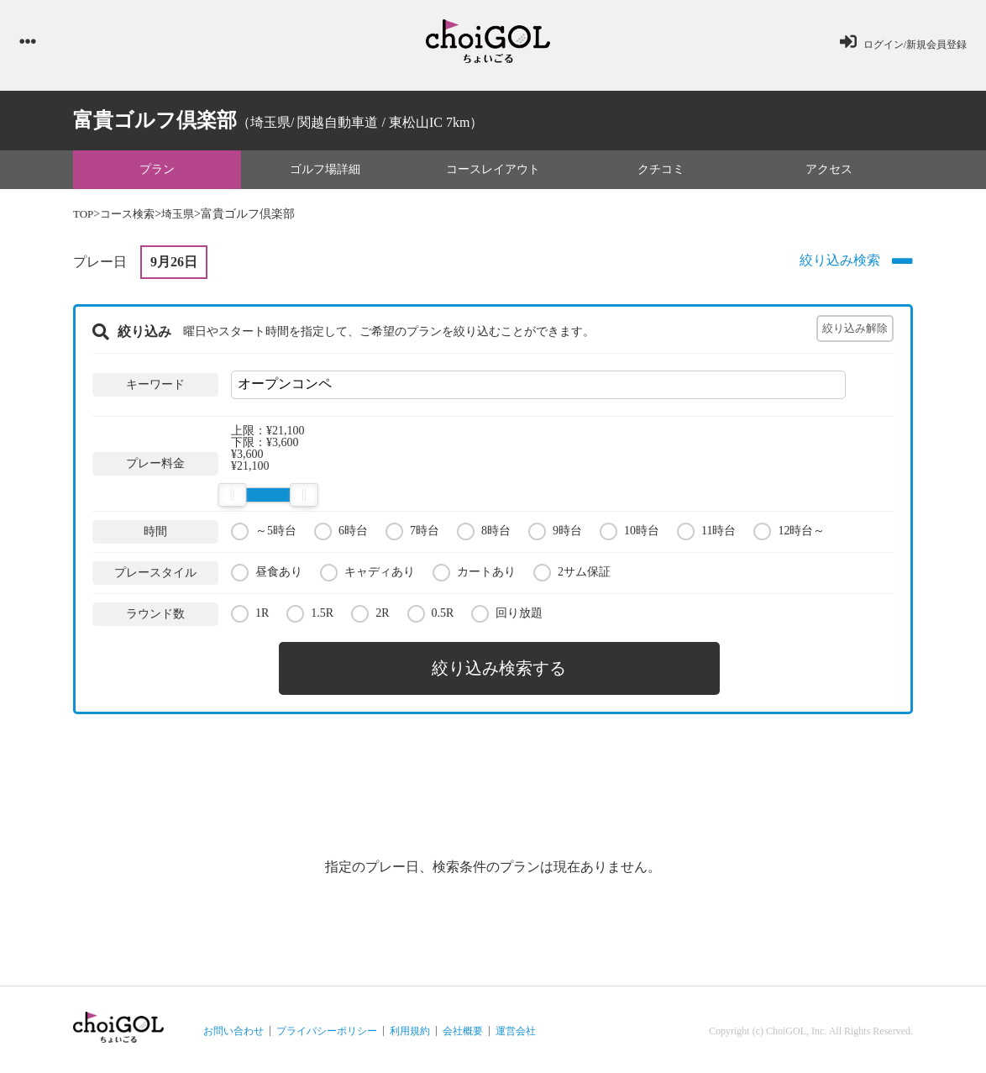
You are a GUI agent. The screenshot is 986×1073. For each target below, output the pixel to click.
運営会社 (516, 1028)
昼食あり (266, 574)
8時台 (484, 533)
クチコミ (660, 171)
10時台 (629, 533)
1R (250, 615)
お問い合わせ (233, 1028)
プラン (157, 171)
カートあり (474, 574)
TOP (84, 216)
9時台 (555, 533)
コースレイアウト (493, 171)
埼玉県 (184, 216)
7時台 (412, 533)
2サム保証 (572, 574)
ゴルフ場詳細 (325, 171)
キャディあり (367, 574)
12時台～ (789, 533)
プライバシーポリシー (326, 1028)
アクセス (828, 171)
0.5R (430, 615)
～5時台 (263, 533)
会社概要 (463, 1028)
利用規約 (410, 1028)
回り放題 (507, 615)
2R (370, 615)
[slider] (232, 497)
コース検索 (131, 216)
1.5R (309, 615)
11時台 (706, 533)
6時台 (341, 533)
